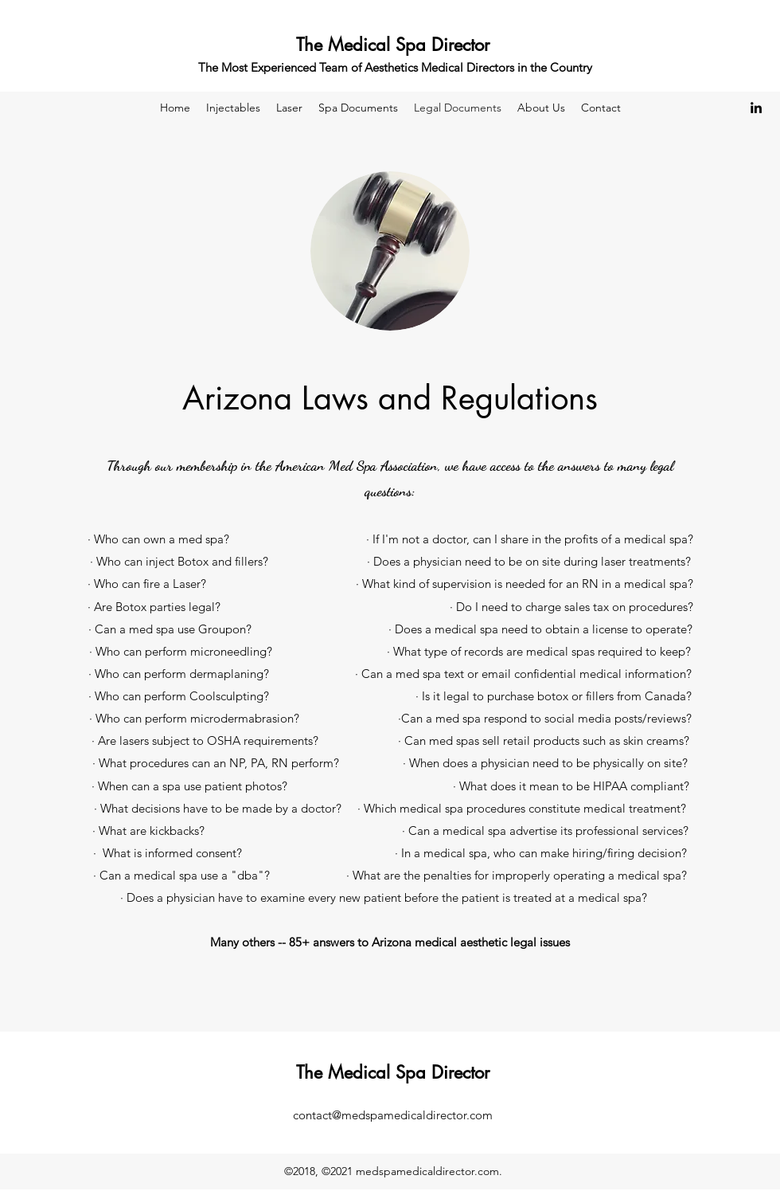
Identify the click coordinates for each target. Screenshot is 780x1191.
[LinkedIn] (756, 108)
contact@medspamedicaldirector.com (393, 1114)
